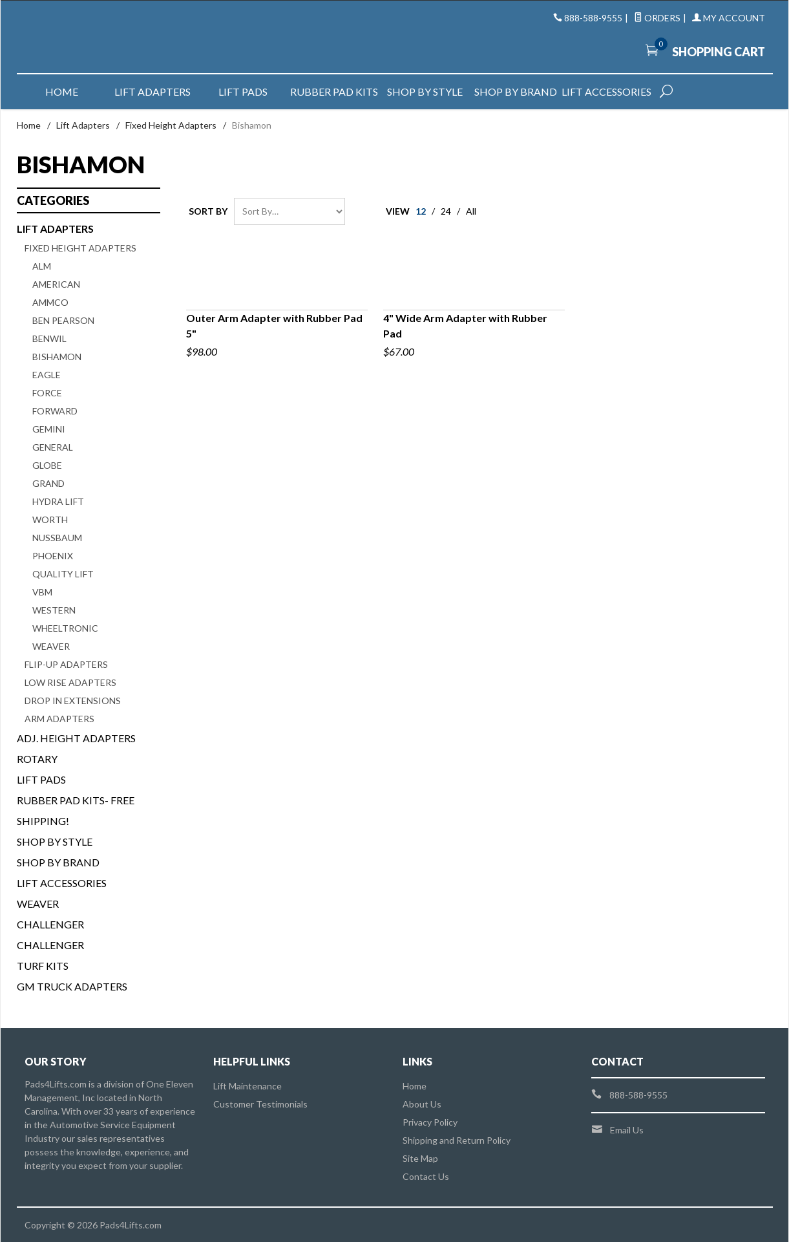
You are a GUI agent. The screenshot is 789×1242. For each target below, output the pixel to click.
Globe (47, 465)
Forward (55, 410)
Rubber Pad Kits (334, 91)
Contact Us (426, 1176)
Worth (50, 519)
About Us (422, 1103)
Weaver (51, 646)
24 (446, 211)
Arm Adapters (59, 718)
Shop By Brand (58, 862)
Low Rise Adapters (70, 682)
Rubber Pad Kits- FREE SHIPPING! (75, 810)
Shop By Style (54, 841)
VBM (42, 591)
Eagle (46, 374)
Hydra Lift (58, 501)
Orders (657, 17)
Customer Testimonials (260, 1103)
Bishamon (56, 356)
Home (61, 91)
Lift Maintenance (247, 1085)
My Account (728, 17)
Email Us (627, 1129)
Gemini (48, 428)
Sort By (208, 211)
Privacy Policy (430, 1122)
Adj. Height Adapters (76, 738)
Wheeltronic (65, 628)
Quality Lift (63, 573)
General (52, 447)
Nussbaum (57, 537)
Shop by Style (425, 91)
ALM (41, 266)
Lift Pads (243, 91)
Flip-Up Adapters (66, 664)
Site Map (420, 1158)
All (471, 211)
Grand (48, 483)
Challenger (50, 924)
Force (47, 392)
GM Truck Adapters (72, 986)
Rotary (37, 759)
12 (421, 211)
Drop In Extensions (73, 700)
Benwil (49, 338)
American (56, 284)
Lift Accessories (606, 91)
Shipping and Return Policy (456, 1140)
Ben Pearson (63, 320)
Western (54, 610)
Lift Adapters (152, 91)
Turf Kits (42, 965)
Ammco (50, 302)
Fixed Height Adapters (170, 125)
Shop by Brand (515, 91)
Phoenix (52, 555)
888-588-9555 (593, 17)
